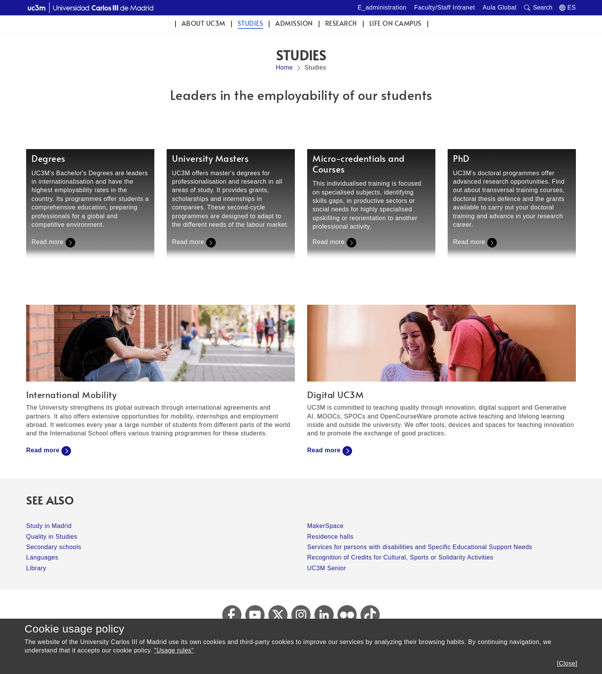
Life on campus (395, 23)
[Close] (567, 663)
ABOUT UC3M (203, 23)
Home (284, 67)
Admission (294, 23)
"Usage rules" (174, 650)
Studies (250, 23)
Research (341, 23)
